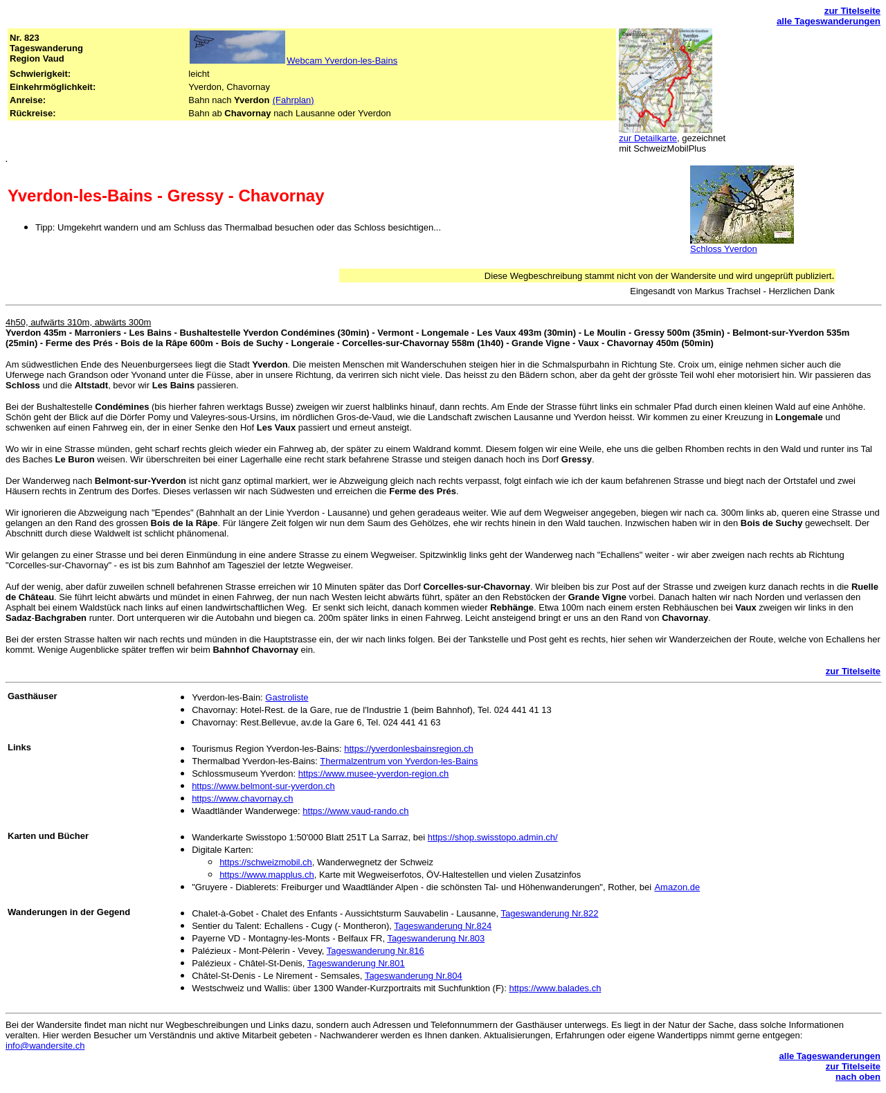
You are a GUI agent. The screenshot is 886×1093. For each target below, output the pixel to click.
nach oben (857, 1077)
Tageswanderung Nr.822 (549, 913)
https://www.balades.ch (555, 988)
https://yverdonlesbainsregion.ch (408, 748)
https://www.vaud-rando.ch (355, 811)
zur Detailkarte (648, 138)
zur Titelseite (852, 11)
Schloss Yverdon (723, 249)
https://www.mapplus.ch (266, 874)
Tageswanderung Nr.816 (375, 951)
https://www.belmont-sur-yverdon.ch (263, 786)
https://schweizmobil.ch (265, 862)
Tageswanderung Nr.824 (442, 926)
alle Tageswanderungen (828, 21)
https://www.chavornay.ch (242, 798)
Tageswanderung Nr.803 (436, 938)
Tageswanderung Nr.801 (356, 963)
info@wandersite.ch (45, 1045)
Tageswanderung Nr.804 (413, 975)
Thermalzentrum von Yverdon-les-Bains (399, 761)
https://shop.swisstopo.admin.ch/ (493, 837)
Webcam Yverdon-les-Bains (342, 60)
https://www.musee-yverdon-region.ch (373, 773)
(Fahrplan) (293, 100)
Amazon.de (677, 887)
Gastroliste (286, 697)
